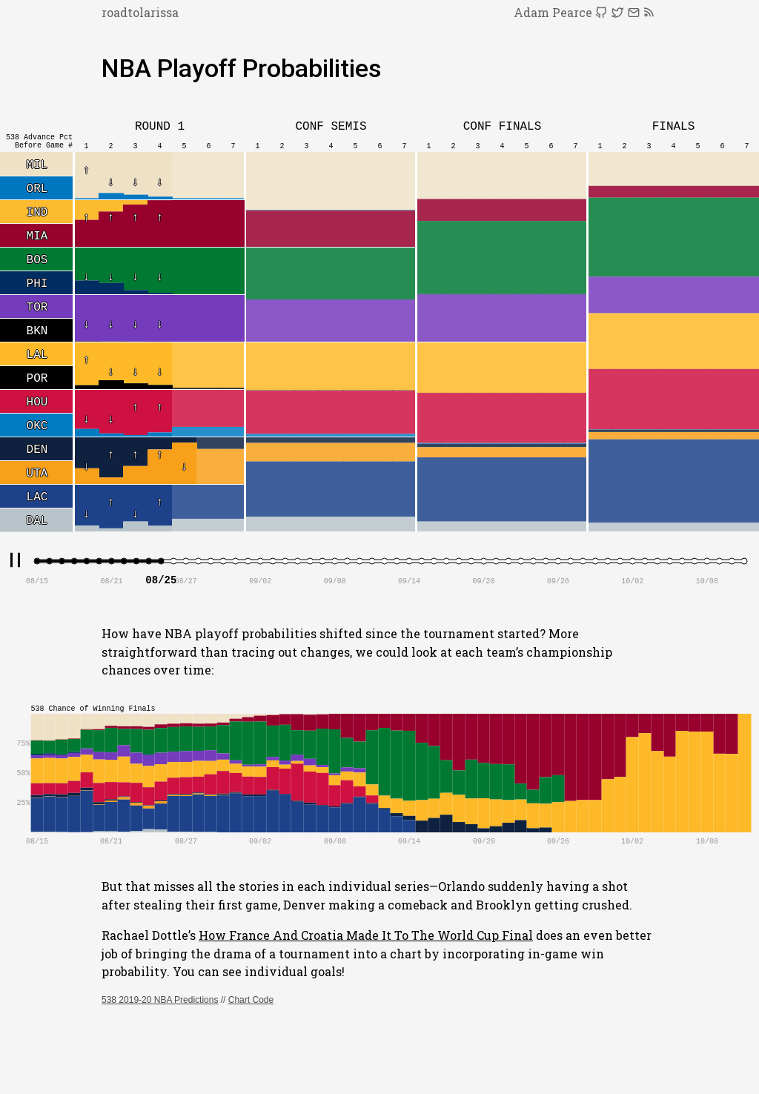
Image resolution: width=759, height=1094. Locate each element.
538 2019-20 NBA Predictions (160, 1000)
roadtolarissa (140, 12)
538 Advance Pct (39, 137)
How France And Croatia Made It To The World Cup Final (366, 935)
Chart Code (251, 1000)
